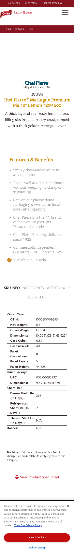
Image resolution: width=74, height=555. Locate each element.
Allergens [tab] (37, 297)
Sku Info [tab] (12, 288)
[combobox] (64, 3)
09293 (30, 29)
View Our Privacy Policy (28, 525)
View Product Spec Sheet (37, 477)
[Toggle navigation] (65, 12)
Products (19, 29)
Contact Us (14, 3)
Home (8, 29)
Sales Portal (31, 3)
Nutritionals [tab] (58, 288)
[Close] (68, 506)
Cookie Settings (37, 547)
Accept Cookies (37, 537)
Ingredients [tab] (33, 288)
